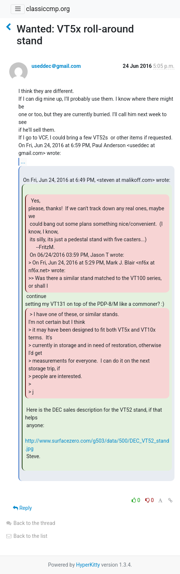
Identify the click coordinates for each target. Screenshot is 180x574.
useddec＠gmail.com (56, 66)
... (23, 161)
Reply (22, 508)
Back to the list (26, 536)
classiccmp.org (48, 9)
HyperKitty (88, 565)
